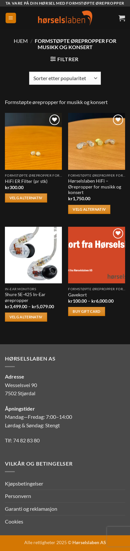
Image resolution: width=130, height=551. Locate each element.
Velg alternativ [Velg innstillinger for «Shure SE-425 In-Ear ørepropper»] (26, 317)
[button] (11, 18)
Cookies (14, 521)
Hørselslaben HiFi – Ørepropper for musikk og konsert (94, 186)
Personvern (18, 496)
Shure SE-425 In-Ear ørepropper (25, 297)
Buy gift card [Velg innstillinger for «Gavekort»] (86, 311)
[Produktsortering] (65, 78)
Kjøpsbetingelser (24, 483)
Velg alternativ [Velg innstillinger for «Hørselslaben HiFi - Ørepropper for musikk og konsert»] (89, 209)
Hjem (21, 41)
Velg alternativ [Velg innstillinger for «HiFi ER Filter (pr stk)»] (26, 198)
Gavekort (77, 294)
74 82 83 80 (26, 440)
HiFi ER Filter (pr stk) (26, 181)
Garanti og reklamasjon (31, 509)
